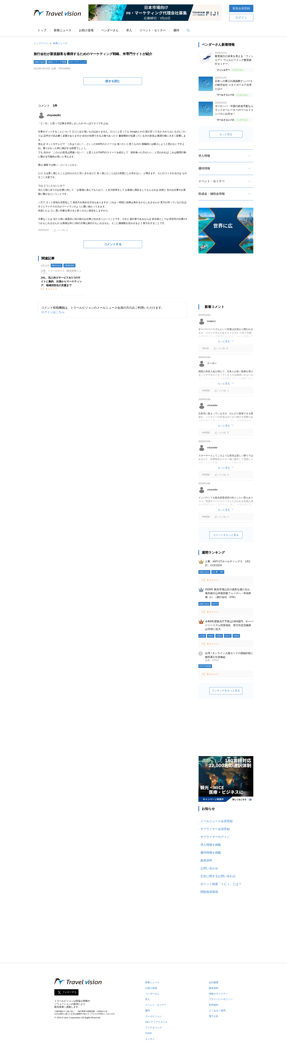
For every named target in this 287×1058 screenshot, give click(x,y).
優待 (176, 30)
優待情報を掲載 (210, 852)
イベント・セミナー (152, 30)
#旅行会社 (40, 62)
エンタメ (150, 1039)
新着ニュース (62, 30)
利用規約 (213, 1005)
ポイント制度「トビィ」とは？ (220, 884)
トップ (42, 30)
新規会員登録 (241, 8)
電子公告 (213, 1016)
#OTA (215, 604)
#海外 (211, 636)
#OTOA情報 (205, 666)
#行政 (202, 636)
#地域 (236, 636)
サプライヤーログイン (215, 836)
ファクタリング (153, 1027)
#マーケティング (77, 62)
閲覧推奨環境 (209, 891)
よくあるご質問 (217, 1010)
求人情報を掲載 (210, 844)
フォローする (69, 992)
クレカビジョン (153, 1016)
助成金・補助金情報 (211, 193)
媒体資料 (206, 860)
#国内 (219, 636)
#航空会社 (57, 265)
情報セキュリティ (218, 993)
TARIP (148, 1033)
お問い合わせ (209, 868)
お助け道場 (86, 30)
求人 (129, 30)
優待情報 (204, 168)
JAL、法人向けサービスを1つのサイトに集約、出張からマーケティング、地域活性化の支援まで (61, 281)
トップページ (41, 43)
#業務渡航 (69, 265)
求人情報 (204, 155)
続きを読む (112, 81)
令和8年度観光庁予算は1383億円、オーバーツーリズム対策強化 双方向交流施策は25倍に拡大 (229, 625)
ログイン (241, 17)
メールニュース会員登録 (216, 821)
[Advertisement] (225, 281)
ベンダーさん (110, 30)
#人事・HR (217, 572)
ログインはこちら (53, 312)
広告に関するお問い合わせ (218, 876)
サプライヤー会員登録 (215, 829)
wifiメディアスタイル (156, 1022)
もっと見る (225, 134)
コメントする (113, 244)
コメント (51, 289)
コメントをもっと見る (226, 534)
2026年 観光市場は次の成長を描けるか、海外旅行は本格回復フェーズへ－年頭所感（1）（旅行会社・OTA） (228, 593)
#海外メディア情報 (57, 62)
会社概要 (213, 982)
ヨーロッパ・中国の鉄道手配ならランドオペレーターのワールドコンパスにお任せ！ (234, 110)
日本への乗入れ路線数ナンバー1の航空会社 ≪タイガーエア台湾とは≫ (233, 85)
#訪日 (228, 636)
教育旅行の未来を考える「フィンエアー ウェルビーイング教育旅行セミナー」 (234, 60)
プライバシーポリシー (221, 999)
